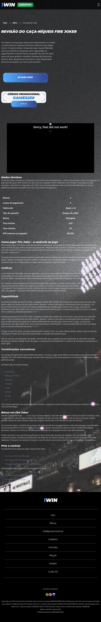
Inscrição (53, 547)
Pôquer (53, 555)
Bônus (53, 523)
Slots (15, 23)
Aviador (53, 563)
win (8, 5)
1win (5, 23)
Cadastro (53, 539)
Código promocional (53, 531)
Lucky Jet (53, 571)
